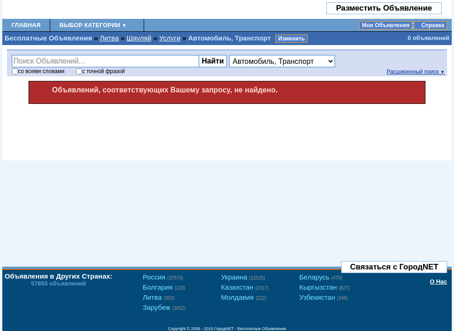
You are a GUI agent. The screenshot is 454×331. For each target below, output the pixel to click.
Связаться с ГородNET (394, 267)
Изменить (291, 38)
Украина (243, 277)
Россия (163, 277)
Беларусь (320, 277)
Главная (26, 25)
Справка (432, 25)
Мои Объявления (385, 25)
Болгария (164, 287)
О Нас (438, 281)
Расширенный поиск (416, 71)
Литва (109, 38)
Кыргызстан (324, 287)
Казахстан (244, 287)
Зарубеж (164, 307)
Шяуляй (139, 38)
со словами (38, 71)
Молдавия (244, 297)
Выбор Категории (93, 25)
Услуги (169, 38)
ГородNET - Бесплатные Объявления (250, 328)
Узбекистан (323, 297)
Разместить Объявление (384, 8)
